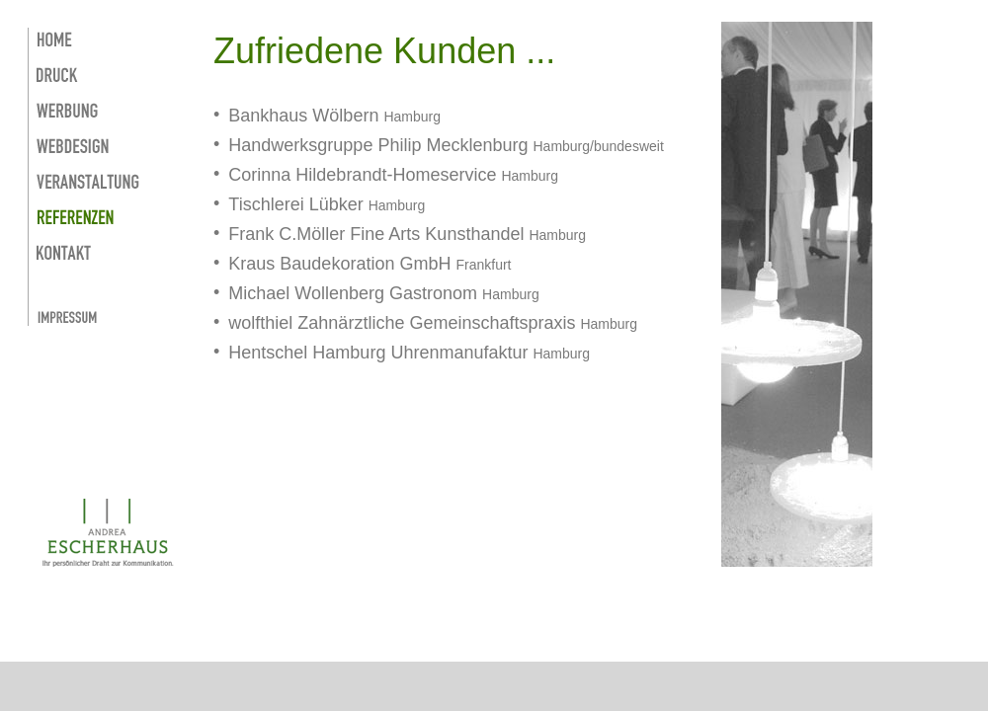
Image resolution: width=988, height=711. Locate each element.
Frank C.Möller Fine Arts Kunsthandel (376, 234)
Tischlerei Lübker (298, 204)
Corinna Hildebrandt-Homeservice (362, 175)
